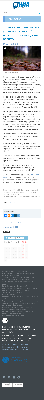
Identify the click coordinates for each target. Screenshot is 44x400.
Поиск (21, 344)
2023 (19, 223)
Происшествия (30, 329)
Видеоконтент (16, 338)
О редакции (23, 349)
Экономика (16, 327)
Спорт (20, 329)
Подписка (14, 344)
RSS (26, 344)
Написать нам (23, 347)
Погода (13, 202)
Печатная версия (9, 347)
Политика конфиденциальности (13, 316)
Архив (13, 223)
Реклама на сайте (9, 349)
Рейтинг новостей (21, 341)
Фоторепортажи (9, 336)
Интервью (27, 338)
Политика (6, 327)
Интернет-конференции (26, 336)
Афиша (5, 332)
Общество (26, 327)
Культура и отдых (9, 329)
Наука (11, 332)
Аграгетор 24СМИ (11, 227)
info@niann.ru (12, 294)
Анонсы (5, 338)
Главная (6, 223)
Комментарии (7, 341)
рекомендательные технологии (13, 313)
